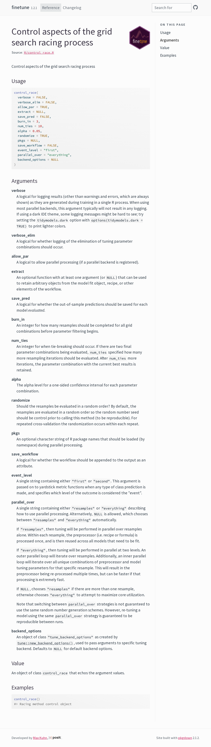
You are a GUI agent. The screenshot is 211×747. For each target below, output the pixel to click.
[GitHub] (195, 7)
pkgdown (185, 737)
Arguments (169, 40)
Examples (168, 55)
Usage (165, 32)
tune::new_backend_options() (45, 643)
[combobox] (171, 7)
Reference (51, 7)
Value (164, 47)
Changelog (72, 7)
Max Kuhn (40, 737)
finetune (20, 7)
